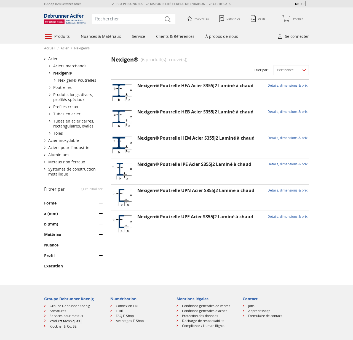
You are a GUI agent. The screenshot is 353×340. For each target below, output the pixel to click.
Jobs (251, 306)
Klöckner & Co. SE (63, 326)
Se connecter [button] (297, 36)
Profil (49, 255)
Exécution (53, 266)
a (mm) (51, 213)
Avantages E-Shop (130, 320)
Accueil (49, 48)
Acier (65, 48)
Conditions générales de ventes (206, 306)
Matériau (52, 234)
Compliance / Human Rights (203, 325)
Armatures (58, 311)
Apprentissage (259, 311)
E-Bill (120, 311)
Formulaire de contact (265, 316)
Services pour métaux (66, 316)
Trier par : (261, 70)
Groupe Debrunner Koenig (70, 306)
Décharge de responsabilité (203, 320)
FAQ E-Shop (125, 316)
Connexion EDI (127, 306)
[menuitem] (57, 37)
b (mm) (51, 224)
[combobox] (133, 19)
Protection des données (200, 316)
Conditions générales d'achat (204, 311)
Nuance (51, 245)
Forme (50, 203)
